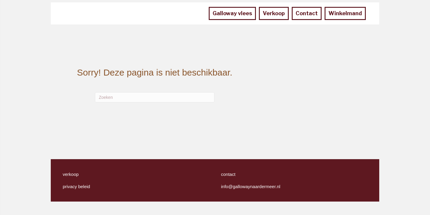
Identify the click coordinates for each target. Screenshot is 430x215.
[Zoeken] (154, 97)
